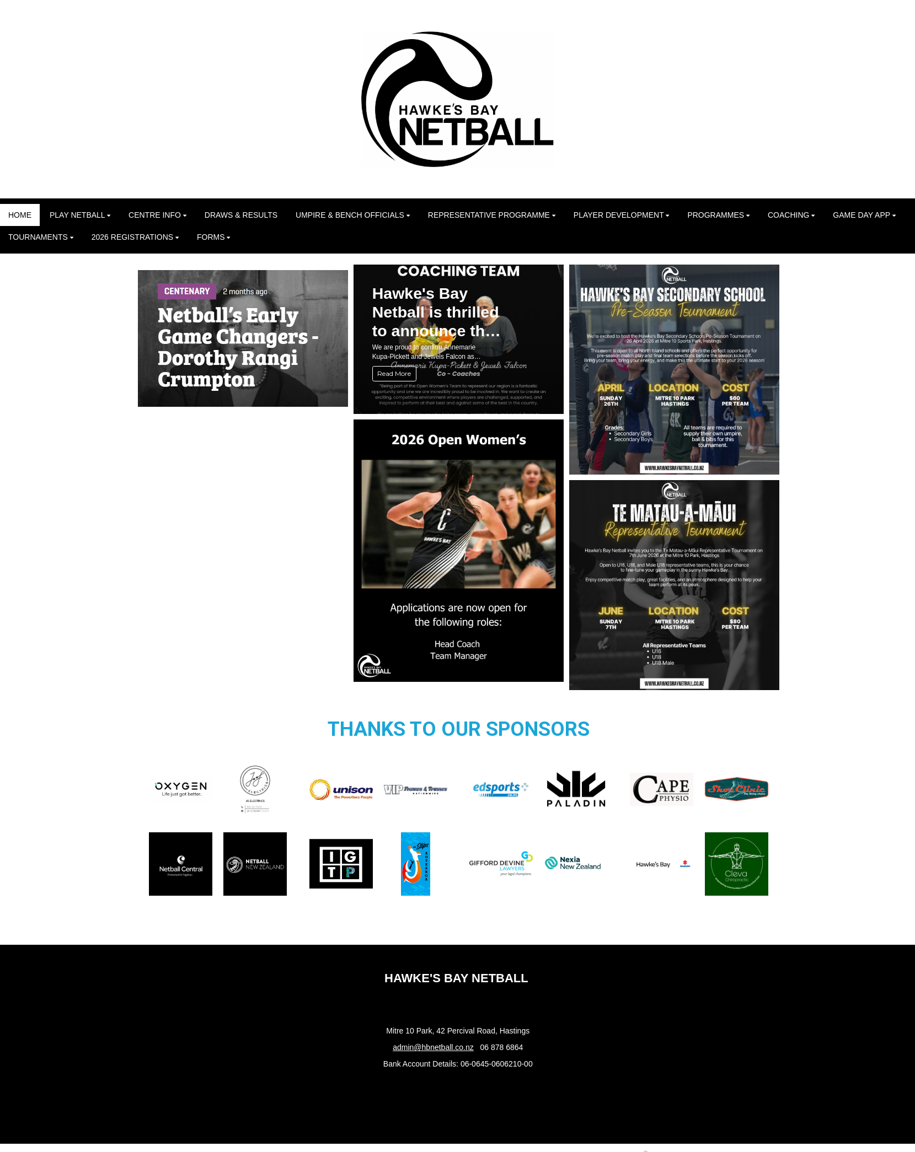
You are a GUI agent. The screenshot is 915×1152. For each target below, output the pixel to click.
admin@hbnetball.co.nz (433, 1047)
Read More (394, 373)
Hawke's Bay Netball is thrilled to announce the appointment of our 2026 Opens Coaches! (435, 312)
